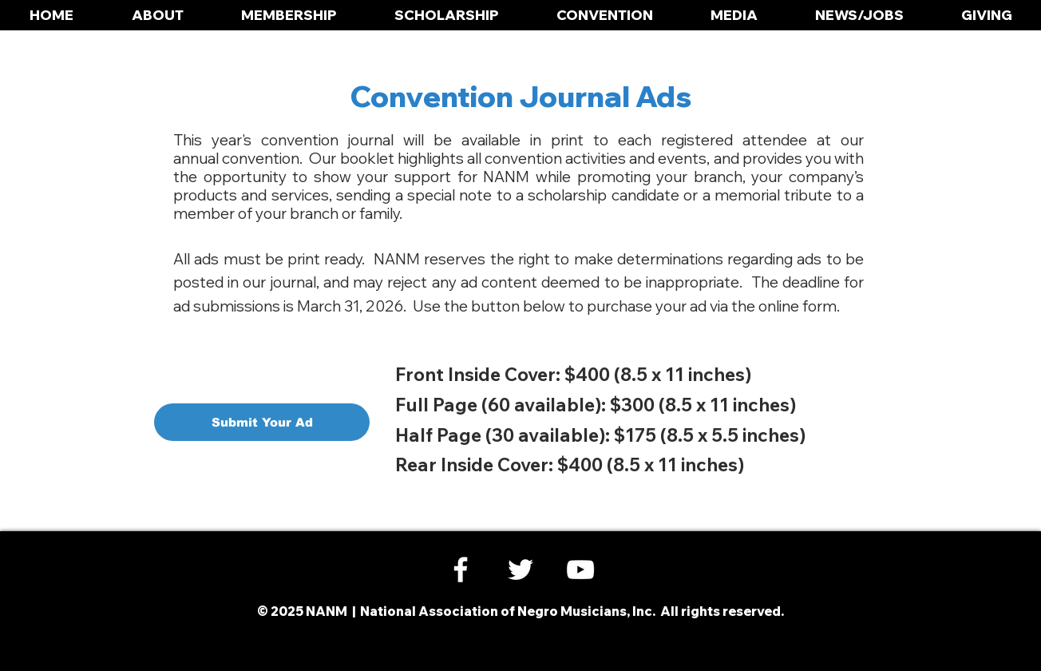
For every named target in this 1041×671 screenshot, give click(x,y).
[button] (157, 15)
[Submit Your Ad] (262, 422)
